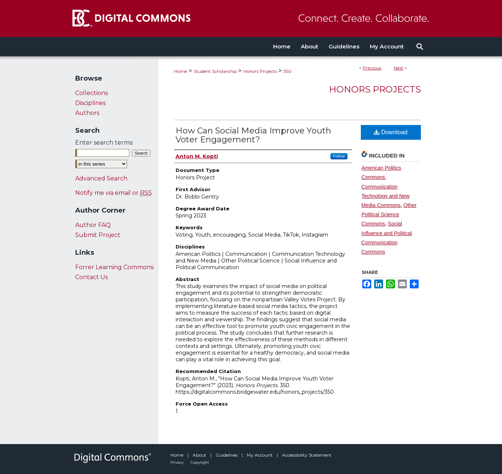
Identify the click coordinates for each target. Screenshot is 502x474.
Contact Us (91, 277)
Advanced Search (101, 178)
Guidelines (227, 455)
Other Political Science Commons (389, 214)
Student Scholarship (215, 71)
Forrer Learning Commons (114, 267)
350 (287, 71)
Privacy (177, 462)
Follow (339, 156)
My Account (260, 455)
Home (180, 71)
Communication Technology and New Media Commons (386, 196)
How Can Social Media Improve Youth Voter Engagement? (253, 135)
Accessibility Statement (307, 455)
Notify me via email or (113, 192)
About (200, 455)
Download (391, 132)
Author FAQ (93, 224)
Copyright (199, 462)
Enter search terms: (104, 142)
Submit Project (97, 234)
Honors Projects (260, 71)
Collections (91, 93)
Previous (372, 68)
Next (398, 68)
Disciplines (90, 102)
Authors (87, 112)
